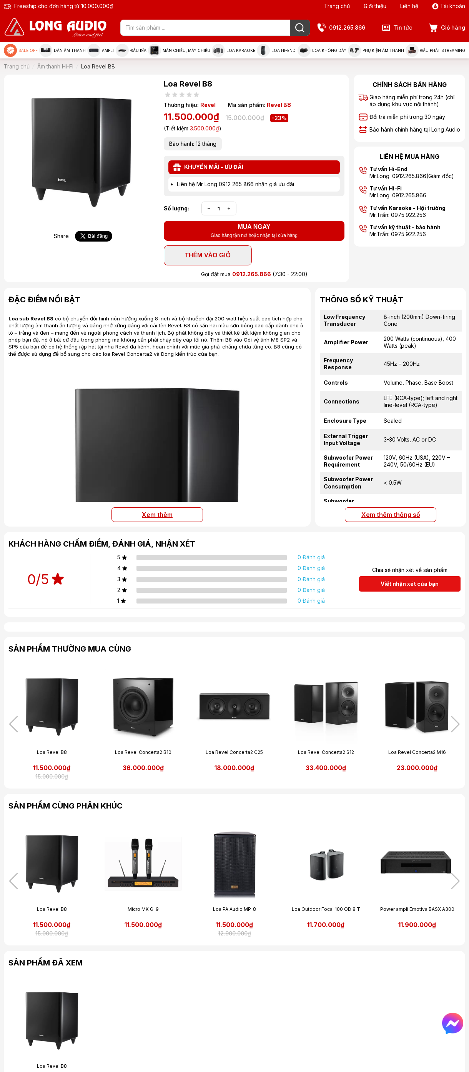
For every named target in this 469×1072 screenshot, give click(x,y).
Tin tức (397, 27)
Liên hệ (409, 6)
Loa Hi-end (276, 50)
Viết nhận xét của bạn (410, 583)
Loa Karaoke (233, 50)
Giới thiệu (375, 6)
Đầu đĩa (131, 50)
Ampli (100, 50)
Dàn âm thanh (62, 50)
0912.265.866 (341, 27)
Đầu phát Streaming (435, 50)
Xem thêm (157, 514)
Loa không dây (322, 50)
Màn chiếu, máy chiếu (179, 50)
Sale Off (21, 50)
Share (61, 236)
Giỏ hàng (447, 27)
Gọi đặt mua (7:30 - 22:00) (254, 274)
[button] (455, 724)
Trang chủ (337, 6)
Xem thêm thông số (390, 514)
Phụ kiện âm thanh (376, 50)
